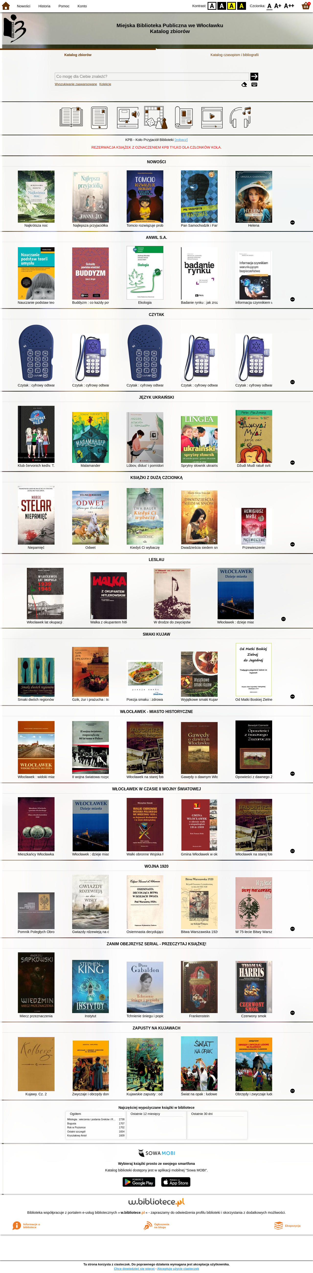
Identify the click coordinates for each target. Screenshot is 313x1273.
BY (241, 5)
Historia (44, 6)
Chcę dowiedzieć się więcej (134, 1269)
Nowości (23, 6)
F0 (269, 5)
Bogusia (71, 1123)
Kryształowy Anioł (76, 1135)
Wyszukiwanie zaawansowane (76, 84)
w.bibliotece (133, 1213)
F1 (278, 5)
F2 (289, 5)
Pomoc (63, 6)
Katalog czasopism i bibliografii (235, 55)
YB (231, 5)
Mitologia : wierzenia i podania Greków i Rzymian (94, 1119)
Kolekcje (105, 84)
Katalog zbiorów (77, 55)
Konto (82, 6)
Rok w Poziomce (76, 1127)
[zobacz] (181, 140)
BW (222, 5)
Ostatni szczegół (76, 1131)
